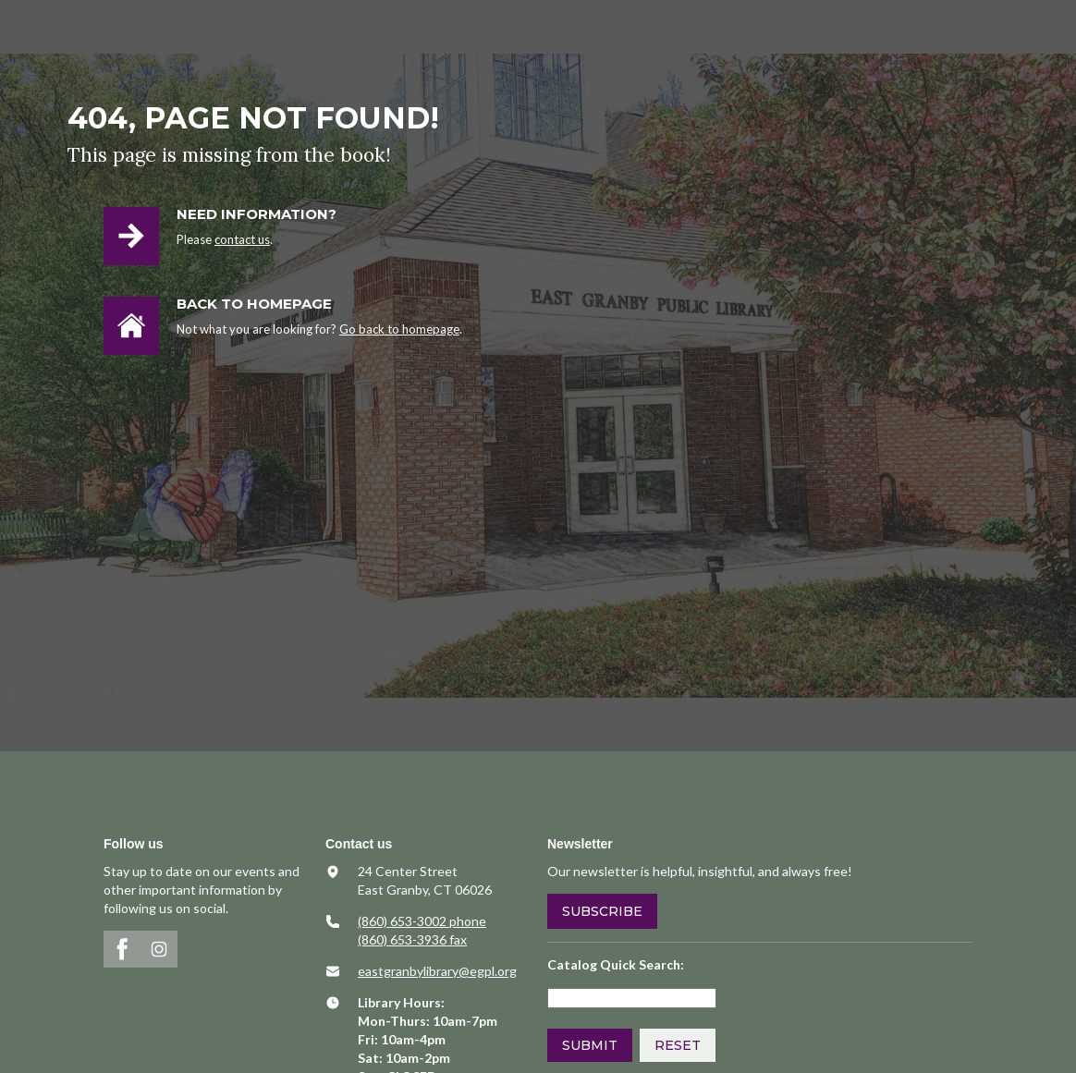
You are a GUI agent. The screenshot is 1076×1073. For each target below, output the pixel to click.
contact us (242, 239)
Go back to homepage (399, 329)
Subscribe (602, 911)
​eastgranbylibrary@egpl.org (437, 971)
